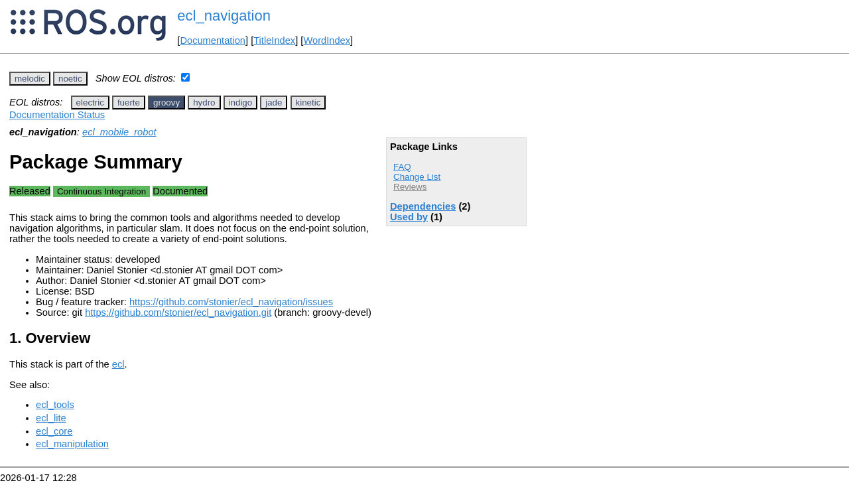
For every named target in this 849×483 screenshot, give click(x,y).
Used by (409, 217)
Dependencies (423, 206)
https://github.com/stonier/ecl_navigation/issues (231, 302)
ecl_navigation (224, 15)
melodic (30, 79)
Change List (416, 177)
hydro (204, 102)
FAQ (402, 167)
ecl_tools (55, 404)
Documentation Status (57, 114)
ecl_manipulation (72, 444)
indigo (241, 102)
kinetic (308, 102)
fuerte (128, 102)
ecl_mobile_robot (119, 132)
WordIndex (326, 40)
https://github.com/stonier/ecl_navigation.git (178, 312)
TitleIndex (274, 40)
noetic (70, 79)
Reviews (409, 187)
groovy (166, 102)
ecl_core (54, 431)
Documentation (212, 40)
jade (273, 102)
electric (90, 102)
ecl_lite (51, 418)
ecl (118, 364)
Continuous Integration (101, 191)
